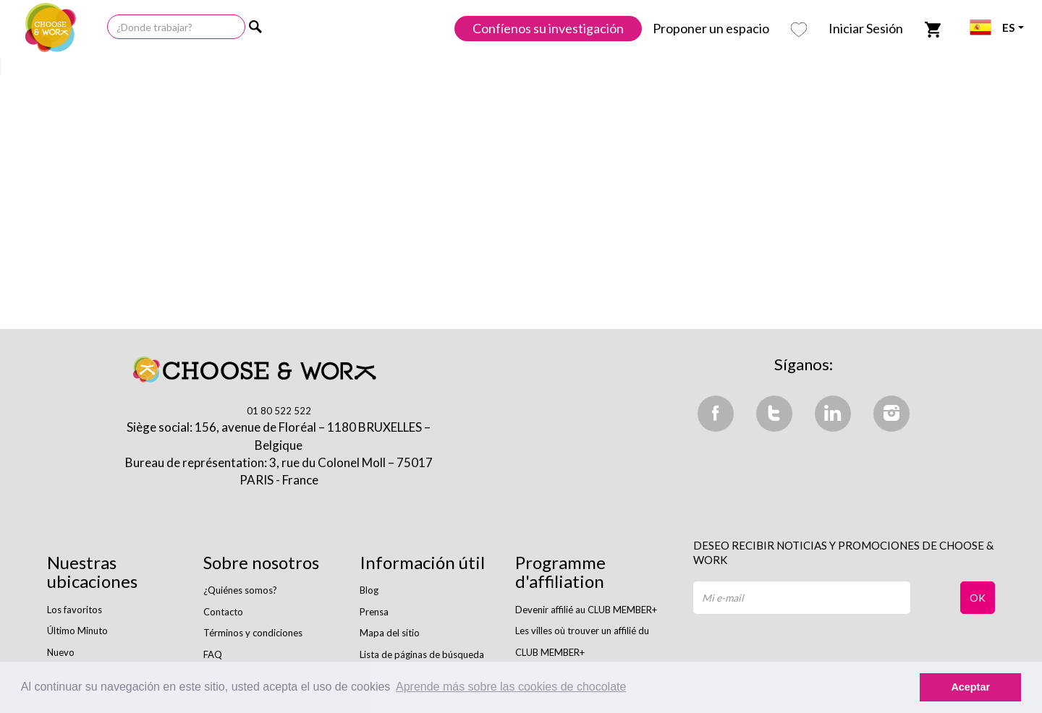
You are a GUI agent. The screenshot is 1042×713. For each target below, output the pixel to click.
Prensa (374, 612)
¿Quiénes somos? (240, 590)
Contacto (223, 612)
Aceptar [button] (970, 687)
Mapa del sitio (390, 633)
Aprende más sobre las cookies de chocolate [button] (511, 686)
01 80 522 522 (279, 411)
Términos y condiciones (252, 633)
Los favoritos (74, 609)
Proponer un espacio (711, 28)
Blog (369, 590)
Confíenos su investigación (548, 28)
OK (978, 598)
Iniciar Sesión (866, 28)
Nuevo (61, 652)
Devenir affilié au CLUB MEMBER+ (586, 609)
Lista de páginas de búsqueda (422, 654)
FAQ (212, 654)
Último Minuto (77, 630)
